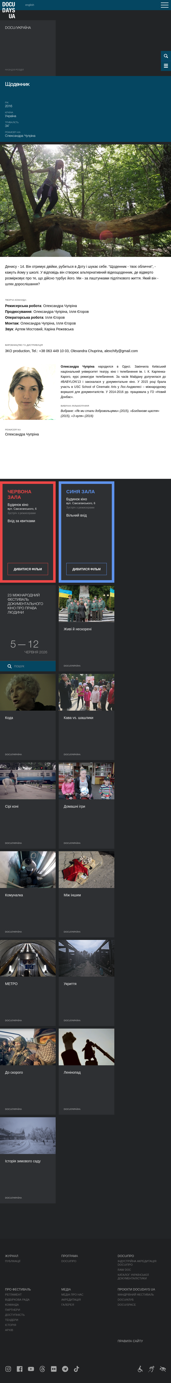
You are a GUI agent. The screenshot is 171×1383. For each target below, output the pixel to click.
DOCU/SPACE (127, 1304)
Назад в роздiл (14, 69)
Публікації (12, 1261)
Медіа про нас (72, 1294)
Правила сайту (130, 1341)
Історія (10, 1325)
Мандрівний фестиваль (136, 1294)
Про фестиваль (18, 1289)
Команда (12, 1304)
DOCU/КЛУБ (126, 1299)
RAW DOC (124, 1269)
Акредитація (71, 1299)
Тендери (11, 1319)
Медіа (66, 1289)
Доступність (15, 1314)
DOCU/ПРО (68, 1261)
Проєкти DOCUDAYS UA (136, 1289)
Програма (69, 1256)
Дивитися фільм (28, 569)
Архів (9, 1330)
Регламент (13, 1294)
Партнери (12, 1309)
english (29, 4)
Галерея (67, 1304)
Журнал (11, 1256)
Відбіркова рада (17, 1299)
